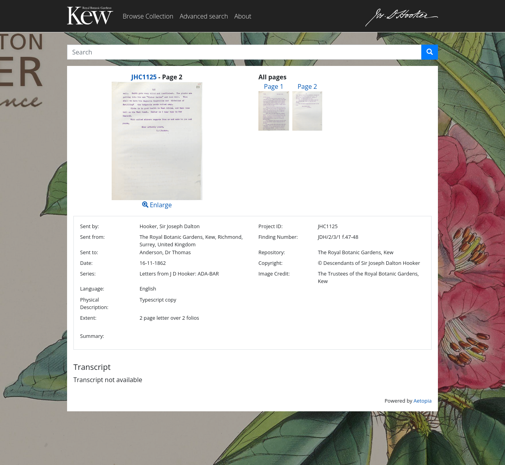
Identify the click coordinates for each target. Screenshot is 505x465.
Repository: (271, 252)
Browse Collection (148, 16)
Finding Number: (278, 236)
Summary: (92, 335)
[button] (429, 52)
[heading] (156, 77)
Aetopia (422, 400)
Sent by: (89, 226)
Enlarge (157, 145)
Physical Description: (94, 303)
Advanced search (204, 16)
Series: (87, 273)
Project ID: (270, 226)
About (242, 16)
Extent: (88, 317)
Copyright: (270, 262)
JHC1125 (144, 77)
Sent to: (89, 252)
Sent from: (92, 236)
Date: (86, 262)
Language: (92, 288)
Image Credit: (274, 273)
